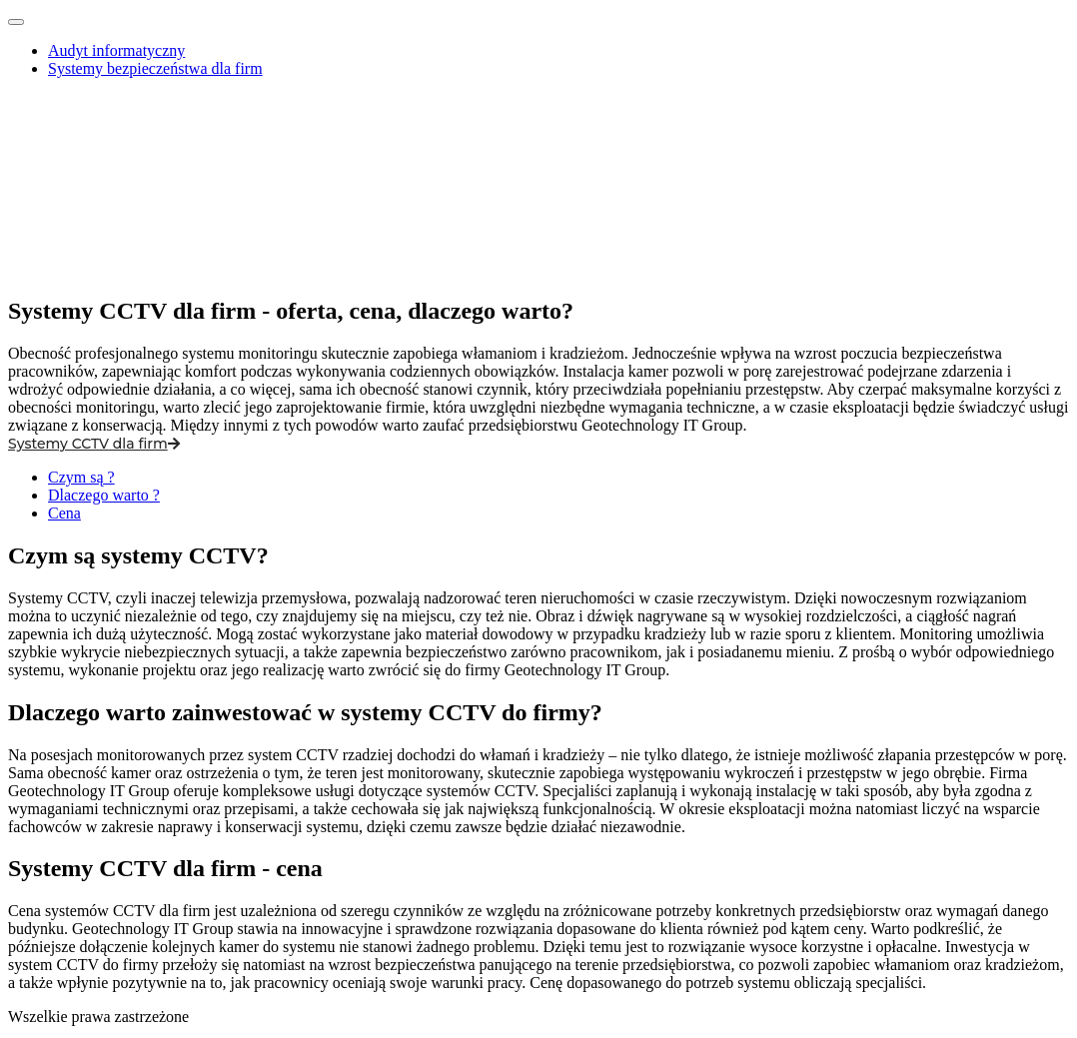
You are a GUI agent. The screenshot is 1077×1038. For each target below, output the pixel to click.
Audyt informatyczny (116, 50)
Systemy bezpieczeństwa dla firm (155, 68)
